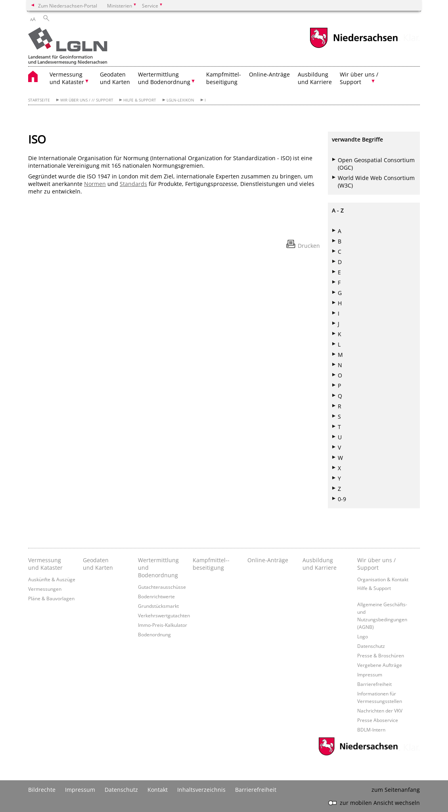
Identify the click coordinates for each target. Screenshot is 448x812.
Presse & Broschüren (380, 655)
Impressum (369, 674)
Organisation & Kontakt (382, 579)
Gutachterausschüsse (162, 587)
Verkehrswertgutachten (164, 615)
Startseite (39, 100)
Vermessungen (44, 589)
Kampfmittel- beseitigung (223, 78)
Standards (133, 184)
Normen (95, 184)
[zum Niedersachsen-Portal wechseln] (354, 47)
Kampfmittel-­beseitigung (211, 563)
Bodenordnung (154, 634)
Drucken (309, 245)
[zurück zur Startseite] (67, 46)
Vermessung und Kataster (45, 563)
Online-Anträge (269, 74)
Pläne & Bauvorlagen (51, 598)
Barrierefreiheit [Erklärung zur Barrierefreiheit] (255, 789)
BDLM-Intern (371, 729)
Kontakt (157, 789)
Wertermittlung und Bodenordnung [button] (164, 78)
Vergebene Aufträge (379, 665)
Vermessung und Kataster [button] (67, 78)
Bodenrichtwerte (156, 596)
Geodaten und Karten (115, 78)
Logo (362, 636)
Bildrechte (42, 789)
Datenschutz (371, 646)
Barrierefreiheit (374, 684)
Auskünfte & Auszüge (51, 579)
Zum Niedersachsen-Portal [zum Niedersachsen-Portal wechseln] (67, 5)
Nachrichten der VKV (379, 710)
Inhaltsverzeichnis (201, 789)
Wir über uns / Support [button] (359, 78)
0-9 (342, 499)
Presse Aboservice (377, 720)
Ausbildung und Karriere (315, 78)
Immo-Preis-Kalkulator (162, 625)
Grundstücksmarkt (158, 606)
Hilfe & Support (139, 100)
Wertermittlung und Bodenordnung (158, 567)
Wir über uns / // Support (86, 100)
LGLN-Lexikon (180, 100)
